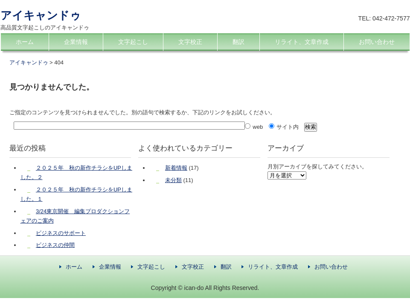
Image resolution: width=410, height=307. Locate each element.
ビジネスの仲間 (55, 245)
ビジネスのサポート (61, 233)
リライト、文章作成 (302, 41)
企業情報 (76, 41)
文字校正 (190, 41)
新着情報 (176, 168)
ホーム (25, 41)
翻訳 (238, 41)
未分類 (173, 180)
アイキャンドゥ (40, 15)
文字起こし (133, 41)
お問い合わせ (377, 41)
